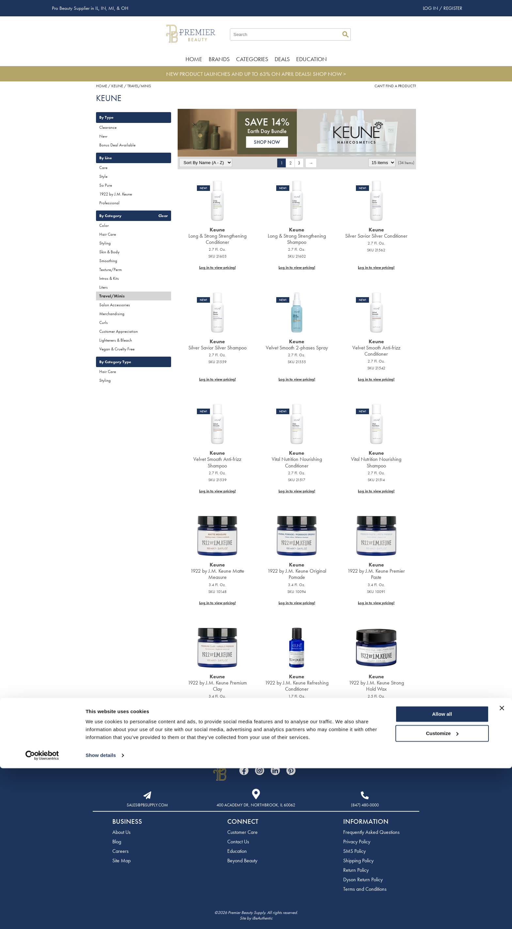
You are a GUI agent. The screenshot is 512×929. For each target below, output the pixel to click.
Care (103, 167)
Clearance (108, 127)
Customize (442, 894)
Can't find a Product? (395, 86)
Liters (103, 287)
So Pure (105, 185)
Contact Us (238, 841)
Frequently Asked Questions (371, 832)
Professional (109, 203)
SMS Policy (354, 851)
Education (311, 59)
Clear (163, 216)
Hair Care (107, 234)
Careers (120, 851)
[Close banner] (502, 869)
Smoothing (108, 260)
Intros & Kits (109, 278)
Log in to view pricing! (217, 267)
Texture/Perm (110, 269)
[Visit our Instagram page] (259, 770)
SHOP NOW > (329, 73)
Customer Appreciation (118, 331)
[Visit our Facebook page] (243, 770)
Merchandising (111, 313)
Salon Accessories (114, 305)
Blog (116, 841)
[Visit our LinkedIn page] (275, 770)
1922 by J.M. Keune (115, 194)
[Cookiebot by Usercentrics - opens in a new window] (42, 916)
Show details (101, 916)
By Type (106, 117)
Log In (431, 8)
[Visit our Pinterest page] (291, 770)
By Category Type (115, 362)
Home (193, 59)
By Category (110, 216)
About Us (121, 832)
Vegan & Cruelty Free (117, 349)
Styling (105, 243)
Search (345, 34)
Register (452, 8)
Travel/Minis (112, 296)
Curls (103, 322)
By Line (105, 158)
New (103, 136)
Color (104, 225)
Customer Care (242, 832)
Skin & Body (109, 252)
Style (103, 176)
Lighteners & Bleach (115, 340)
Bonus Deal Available (117, 145)
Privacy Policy (356, 841)
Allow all (442, 875)
